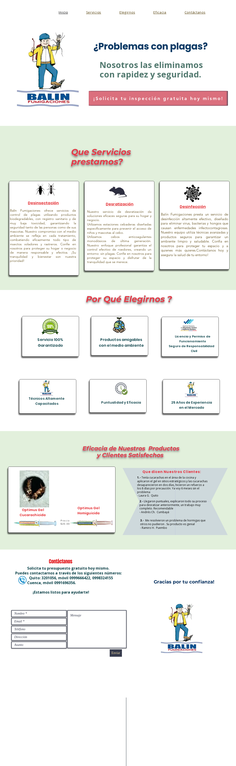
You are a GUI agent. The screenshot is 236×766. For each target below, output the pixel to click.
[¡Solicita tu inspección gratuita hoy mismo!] (158, 98)
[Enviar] (116, 653)
